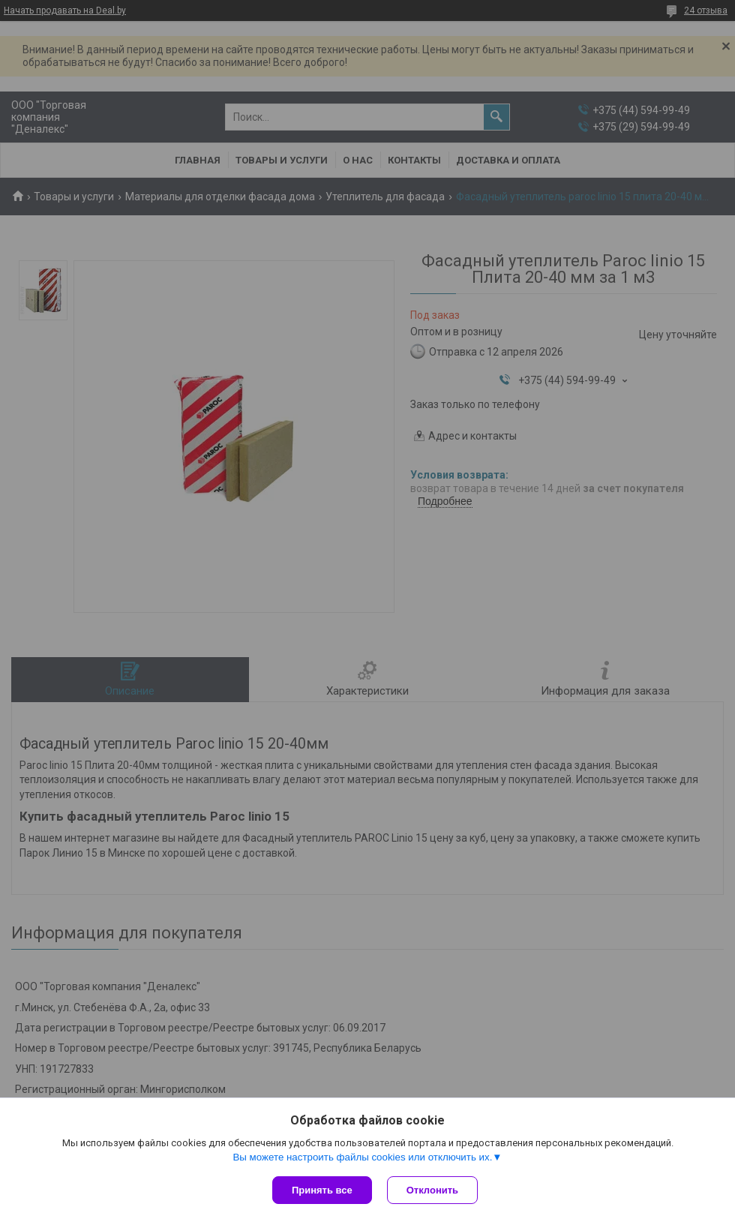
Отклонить (432, 1190)
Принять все (322, 1190)
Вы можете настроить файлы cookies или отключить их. (362, 1157)
